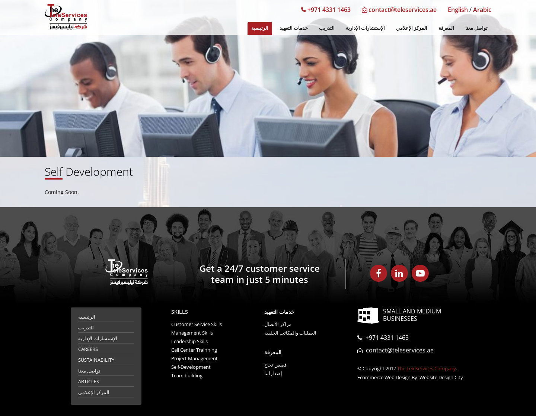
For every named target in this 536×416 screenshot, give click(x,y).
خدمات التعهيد (294, 28)
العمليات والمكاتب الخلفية (290, 332)
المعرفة (446, 28)
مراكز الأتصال (277, 324)
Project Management (194, 358)
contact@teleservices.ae (399, 10)
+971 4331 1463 (326, 10)
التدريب (327, 28)
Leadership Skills (189, 341)
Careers (88, 349)
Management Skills (192, 332)
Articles (88, 381)
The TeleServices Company (426, 368)
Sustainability (96, 360)
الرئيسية (259, 28)
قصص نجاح (275, 364)
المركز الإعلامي (411, 28)
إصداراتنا (273, 373)
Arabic (482, 10)
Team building (186, 375)
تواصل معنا (476, 28)
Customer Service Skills (196, 324)
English (458, 10)
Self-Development (191, 367)
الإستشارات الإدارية (365, 28)
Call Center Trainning (194, 349)
